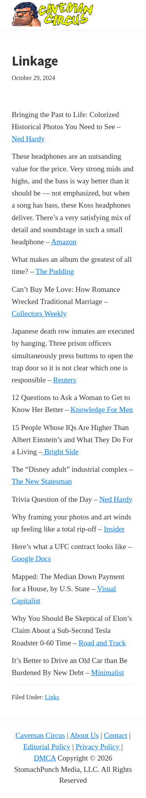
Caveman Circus (40, 735)
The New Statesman (42, 481)
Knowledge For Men (101, 409)
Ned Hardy (28, 139)
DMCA (45, 758)
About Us (84, 735)
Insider (114, 529)
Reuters (64, 380)
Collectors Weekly (39, 313)
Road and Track (102, 643)
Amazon (63, 242)
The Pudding (54, 271)
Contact (115, 735)
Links (52, 697)
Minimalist (107, 672)
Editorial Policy (46, 747)
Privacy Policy (98, 747)
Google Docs (31, 559)
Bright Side (60, 452)
